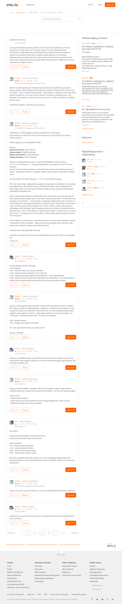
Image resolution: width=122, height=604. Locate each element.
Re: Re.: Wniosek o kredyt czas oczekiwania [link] (52, 12)
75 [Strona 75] (62, 533)
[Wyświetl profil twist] (89, 180)
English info (32, 594)
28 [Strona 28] (35, 533)
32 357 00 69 (96, 589)
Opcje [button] (26, 67)
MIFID (40, 594)
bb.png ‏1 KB (14, 241)
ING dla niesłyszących (17, 594)
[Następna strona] (74, 533)
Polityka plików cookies (81, 594)
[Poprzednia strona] (11, 533)
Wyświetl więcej (87, 195)
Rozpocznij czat (97, 585)
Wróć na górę (61, 555)
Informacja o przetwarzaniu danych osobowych (42, 545)
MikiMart (18, 78)
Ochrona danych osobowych (61, 594)
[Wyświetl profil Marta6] (90, 188)
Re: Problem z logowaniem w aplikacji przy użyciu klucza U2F (98, 47)
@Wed (12, 491)
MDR (46, 594)
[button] (12, 66)
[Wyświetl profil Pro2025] (90, 166)
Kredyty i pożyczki (21, 12)
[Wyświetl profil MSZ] (89, 159)
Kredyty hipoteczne (33, 12)
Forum (90, 5)
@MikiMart (13, 358)
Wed (16, 421)
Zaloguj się (110, 5)
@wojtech (13, 306)
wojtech (17, 256)
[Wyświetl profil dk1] (89, 173)
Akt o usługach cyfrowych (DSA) (69, 545)
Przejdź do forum (88, 128)
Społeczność (30, 5)
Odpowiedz (71, 67)
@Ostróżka (13, 48)
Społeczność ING (7, 12)
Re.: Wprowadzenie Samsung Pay (96, 109)
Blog (100, 5)
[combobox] (61, 19)
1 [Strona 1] (22, 533)
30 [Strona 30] (49, 533)
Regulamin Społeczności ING (16, 545)
